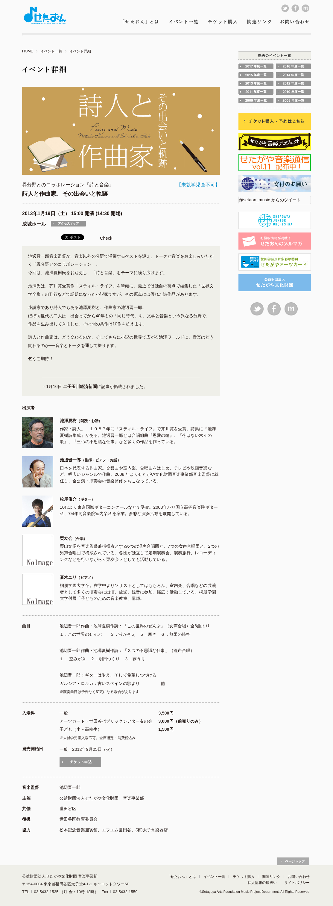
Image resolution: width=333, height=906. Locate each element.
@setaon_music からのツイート (270, 199)
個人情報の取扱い (262, 883)
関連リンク (271, 877)
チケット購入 (244, 877)
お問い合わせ (299, 877)
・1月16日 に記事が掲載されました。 (95, 386)
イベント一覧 (51, 51)
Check (106, 238)
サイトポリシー (297, 883)
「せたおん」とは (181, 877)
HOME (27, 51)
